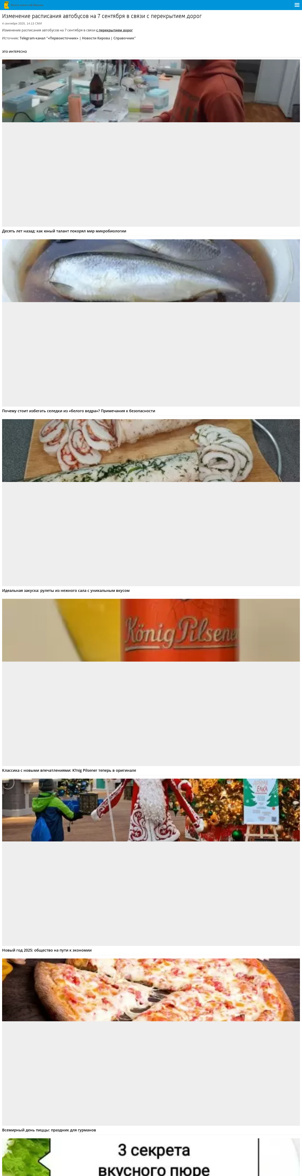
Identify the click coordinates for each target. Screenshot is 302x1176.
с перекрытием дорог (114, 30)
